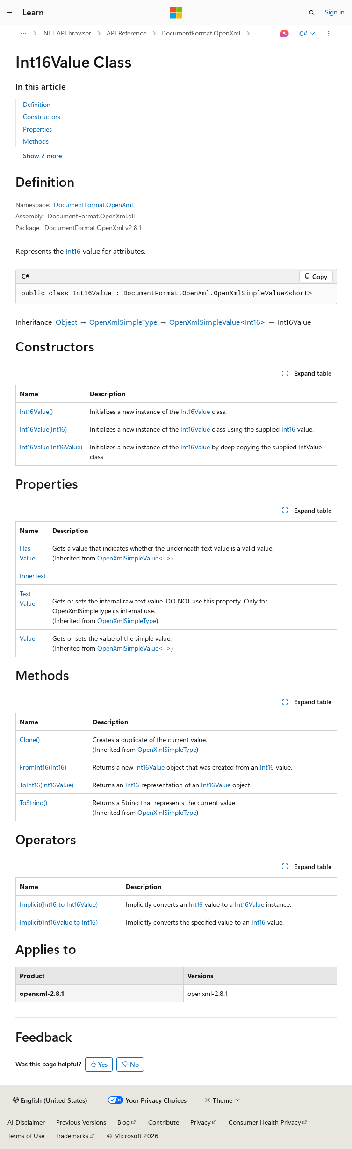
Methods (36, 141)
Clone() (30, 739)
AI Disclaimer (26, 1122)
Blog (123, 1122)
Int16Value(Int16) (43, 429)
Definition (36, 104)
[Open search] (311, 12)
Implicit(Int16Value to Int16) (59, 922)
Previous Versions (81, 1122)
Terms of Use (25, 1135)
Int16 (73, 251)
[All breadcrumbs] (23, 33)
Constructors (41, 116)
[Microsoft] (176, 13)
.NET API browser (66, 32)
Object (66, 322)
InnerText (33, 575)
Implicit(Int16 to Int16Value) (59, 904)
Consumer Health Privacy (265, 1122)
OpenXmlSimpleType (123, 322)
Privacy (200, 1122)
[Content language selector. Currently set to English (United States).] (50, 1100)
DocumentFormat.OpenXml (200, 32)
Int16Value (195, 411)
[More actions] (328, 33)
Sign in (335, 11)
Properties (37, 129)
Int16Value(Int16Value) (51, 446)
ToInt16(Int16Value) (46, 784)
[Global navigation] (9, 12)
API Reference (126, 32)
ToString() (33, 802)
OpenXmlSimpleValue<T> (134, 557)
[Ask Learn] (284, 33)
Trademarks (72, 1135)
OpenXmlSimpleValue (204, 322)
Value (27, 638)
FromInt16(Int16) (43, 767)
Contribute (163, 1122)
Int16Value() (36, 411)
